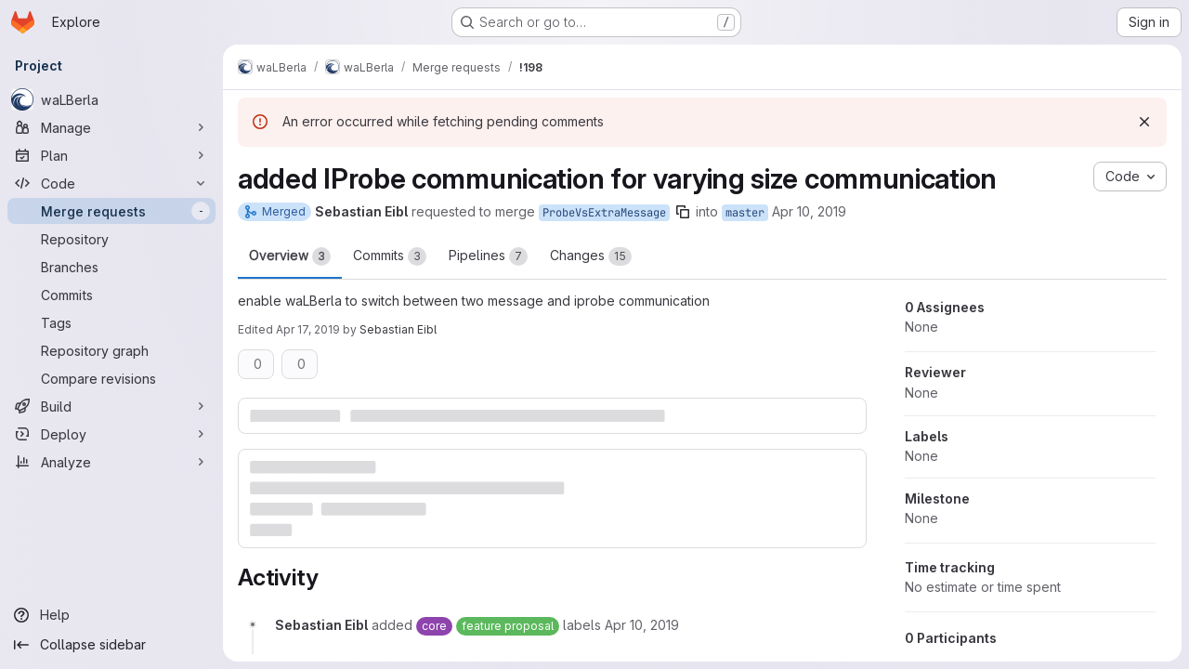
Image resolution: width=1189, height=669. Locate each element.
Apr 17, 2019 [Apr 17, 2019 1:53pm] (308, 329)
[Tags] (111, 322)
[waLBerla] (111, 99)
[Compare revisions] (111, 378)
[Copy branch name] (683, 212)
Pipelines (488, 256)
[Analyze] (111, 462)
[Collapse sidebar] (111, 645)
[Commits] (111, 295)
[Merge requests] (111, 211)
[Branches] (111, 267)
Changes (591, 256)
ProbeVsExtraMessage (604, 212)
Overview (290, 256)
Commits (389, 256)
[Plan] (111, 155)
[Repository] (111, 239)
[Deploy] (111, 434)
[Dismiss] (1144, 122)
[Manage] (111, 127)
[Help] (111, 615)
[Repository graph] (111, 350)
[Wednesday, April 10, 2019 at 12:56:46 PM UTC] (642, 625)
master (744, 212)
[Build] (111, 406)
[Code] (111, 183)
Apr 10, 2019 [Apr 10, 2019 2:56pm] (809, 211)
